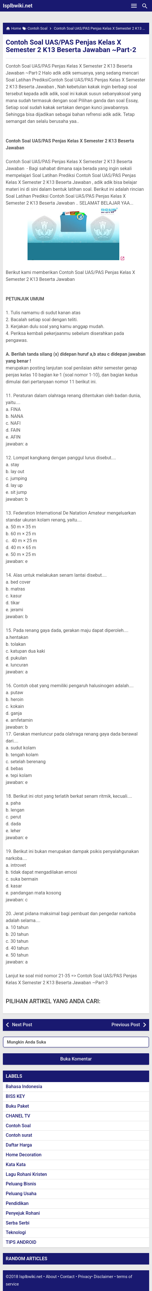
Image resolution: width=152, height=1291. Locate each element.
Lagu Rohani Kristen (26, 1174)
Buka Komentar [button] (76, 1059)
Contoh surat (19, 1135)
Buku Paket (17, 1106)
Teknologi (16, 1232)
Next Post (22, 1024)
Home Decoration (24, 1154)
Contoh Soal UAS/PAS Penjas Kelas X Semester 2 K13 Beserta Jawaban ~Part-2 (71, 46)
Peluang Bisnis (21, 1184)
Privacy (84, 1276)
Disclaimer (103, 1276)
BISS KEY (15, 1096)
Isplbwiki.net (17, 6)
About (51, 1276)
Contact (67, 1276)
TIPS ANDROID (21, 1242)
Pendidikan (17, 1203)
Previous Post (126, 1024)
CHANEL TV (18, 1116)
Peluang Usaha (21, 1193)
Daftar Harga (19, 1145)
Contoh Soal (18, 1125)
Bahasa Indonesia (24, 1086)
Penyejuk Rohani (23, 1213)
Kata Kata (16, 1164)
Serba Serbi (18, 1223)
